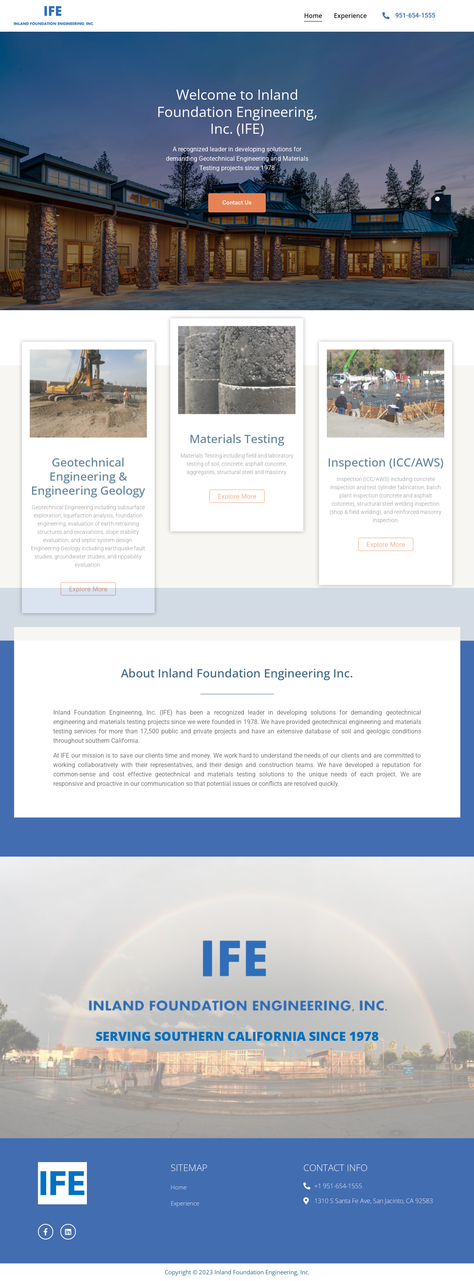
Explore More (88, 705)
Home (313, 15)
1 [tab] (443, 187)
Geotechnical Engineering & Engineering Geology (88, 592)
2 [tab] (437, 198)
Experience (350, 15)
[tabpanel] (237, 171)
